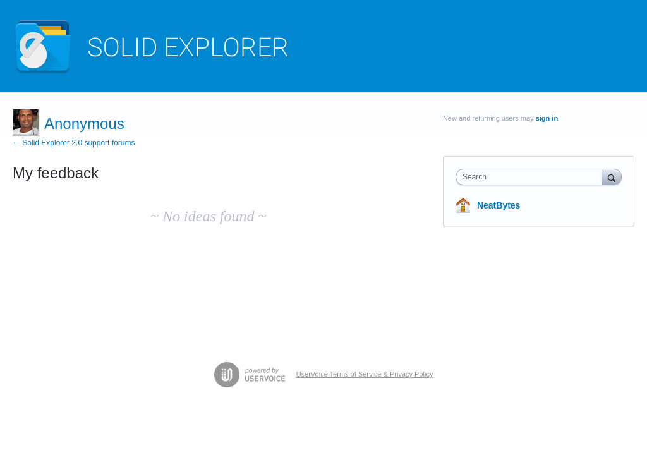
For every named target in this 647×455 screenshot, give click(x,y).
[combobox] (532, 177)
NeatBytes (498, 205)
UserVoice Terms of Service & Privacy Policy (364, 374)
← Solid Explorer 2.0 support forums (74, 142)
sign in (547, 118)
